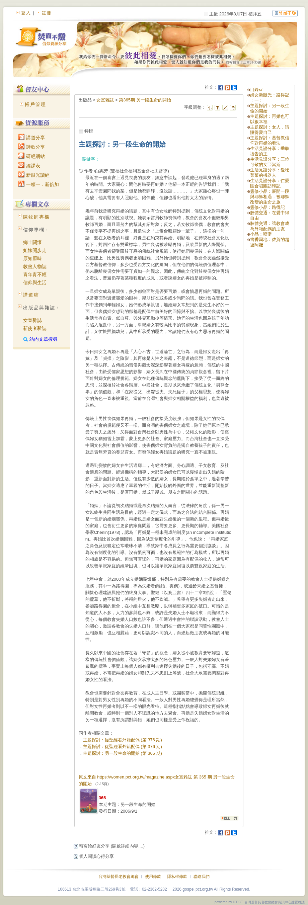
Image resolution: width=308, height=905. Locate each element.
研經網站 (31, 156)
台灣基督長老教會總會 (118, 876)
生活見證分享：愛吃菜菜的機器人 (269, 172)
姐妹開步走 (35, 250)
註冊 (47, 12)
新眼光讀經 (34, 175)
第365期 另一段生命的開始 (145, 99)
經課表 (29, 165)
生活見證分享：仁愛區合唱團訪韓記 (269, 183)
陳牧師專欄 (36, 217)
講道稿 (31, 295)
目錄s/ (256, 89)
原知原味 (32, 258)
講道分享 (31, 137)
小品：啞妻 (261, 234)
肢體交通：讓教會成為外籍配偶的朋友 (269, 226)
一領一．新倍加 (38, 184)
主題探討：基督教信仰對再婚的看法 (269, 140)
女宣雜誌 (32, 320)
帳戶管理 (35, 104)
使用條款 (153, 876)
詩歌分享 (31, 147)
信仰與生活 (35, 282)
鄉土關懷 (32, 242)
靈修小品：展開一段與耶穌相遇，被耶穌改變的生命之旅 (269, 196)
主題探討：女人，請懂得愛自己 (269, 130)
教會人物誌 (35, 266)
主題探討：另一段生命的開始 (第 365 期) (122, 753)
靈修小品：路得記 (267, 207)
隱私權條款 (177, 876)
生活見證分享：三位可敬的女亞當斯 (269, 162)
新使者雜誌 (35, 328)
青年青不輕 (35, 274)
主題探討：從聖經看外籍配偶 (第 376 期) (122, 739)
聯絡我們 (202, 876)
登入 (26, 12)
